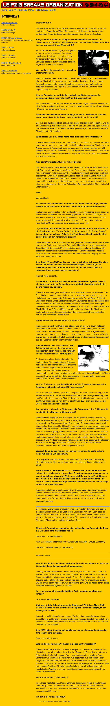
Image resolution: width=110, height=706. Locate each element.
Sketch (28, 73)
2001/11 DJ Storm (9, 71)
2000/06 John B (8, 30)
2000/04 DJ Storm (9, 22)
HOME (4, 10)
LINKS (53, 10)
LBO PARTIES (15, 10)
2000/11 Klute (7, 48)
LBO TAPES (28, 10)
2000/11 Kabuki (8, 55)
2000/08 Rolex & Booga (11, 38)
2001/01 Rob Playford (11, 63)
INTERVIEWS (42, 10)
